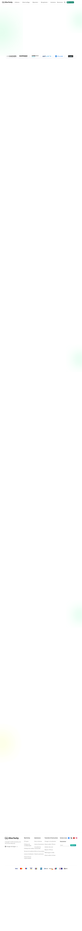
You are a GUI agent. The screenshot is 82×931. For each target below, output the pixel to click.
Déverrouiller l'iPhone (50, 849)
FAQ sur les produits (39, 856)
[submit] (73, 851)
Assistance (53, 2)
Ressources (60, 2)
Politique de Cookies (29, 854)
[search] (64, 2)
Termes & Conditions (29, 856)
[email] (65, 851)
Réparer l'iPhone (49, 855)
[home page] (7, 2)
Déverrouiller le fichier (50, 861)
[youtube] (74, 843)
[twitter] (71, 843)
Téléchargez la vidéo (49, 858)
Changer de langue (11, 852)
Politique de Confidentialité (27, 850)
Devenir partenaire (39, 859)
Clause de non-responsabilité (27, 863)
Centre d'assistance (39, 849)
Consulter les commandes (37, 853)
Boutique (70, 2)
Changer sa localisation (50, 847)
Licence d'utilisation (29, 859)
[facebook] (69, 843)
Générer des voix (49, 852)
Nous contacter (38, 847)
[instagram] (76, 843)
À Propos (26, 847)
